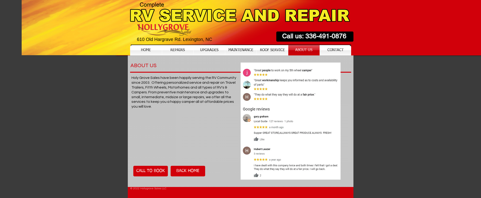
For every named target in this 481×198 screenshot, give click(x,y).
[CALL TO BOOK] (150, 171)
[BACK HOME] (188, 171)
